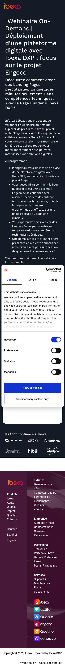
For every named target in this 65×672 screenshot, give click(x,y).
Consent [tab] (12, 279)
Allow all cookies (32, 387)
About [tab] (53, 279)
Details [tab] (32, 279)
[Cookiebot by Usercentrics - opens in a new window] (46, 270)
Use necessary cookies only (32, 399)
